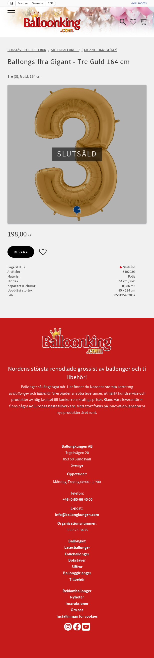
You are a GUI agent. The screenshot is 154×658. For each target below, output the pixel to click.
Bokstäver (77, 560)
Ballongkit (77, 541)
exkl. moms (139, 3)
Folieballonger (77, 554)
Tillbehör (77, 579)
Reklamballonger (77, 591)
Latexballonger (77, 547)
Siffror (77, 567)
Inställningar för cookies (77, 616)
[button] (11, 13)
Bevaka (21, 252)
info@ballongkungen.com (77, 514)
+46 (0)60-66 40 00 (77, 499)
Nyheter (77, 597)
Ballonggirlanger (77, 573)
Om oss (77, 610)
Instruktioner (77, 603)
